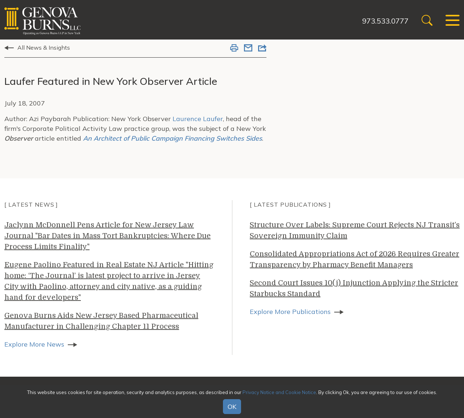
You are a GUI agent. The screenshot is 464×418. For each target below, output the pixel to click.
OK (232, 406)
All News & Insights (43, 47)
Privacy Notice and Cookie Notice (279, 392)
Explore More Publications (290, 311)
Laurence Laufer (198, 119)
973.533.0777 (385, 20)
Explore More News (34, 344)
